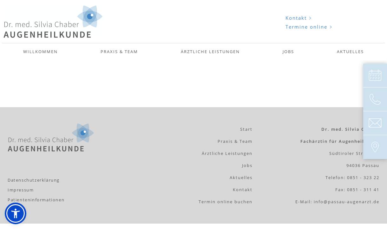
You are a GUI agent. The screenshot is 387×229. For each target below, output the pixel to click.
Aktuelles (350, 51)
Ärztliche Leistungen (210, 51)
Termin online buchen (226, 202)
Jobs (288, 51)
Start (246, 129)
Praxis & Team (119, 51)
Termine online (306, 27)
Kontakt (296, 18)
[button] (15, 213)
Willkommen (40, 51)
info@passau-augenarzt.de (346, 202)
